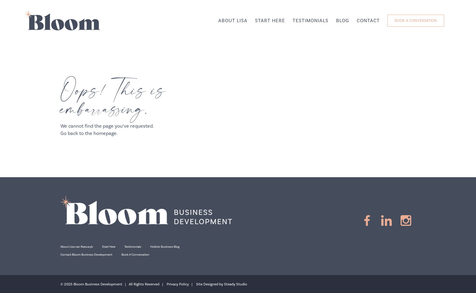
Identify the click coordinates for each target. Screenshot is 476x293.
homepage (105, 133)
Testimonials (132, 247)
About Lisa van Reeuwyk (76, 247)
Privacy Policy (178, 284)
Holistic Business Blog (164, 247)
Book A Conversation (135, 255)
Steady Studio (235, 284)
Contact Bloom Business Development (86, 255)
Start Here (108, 247)
